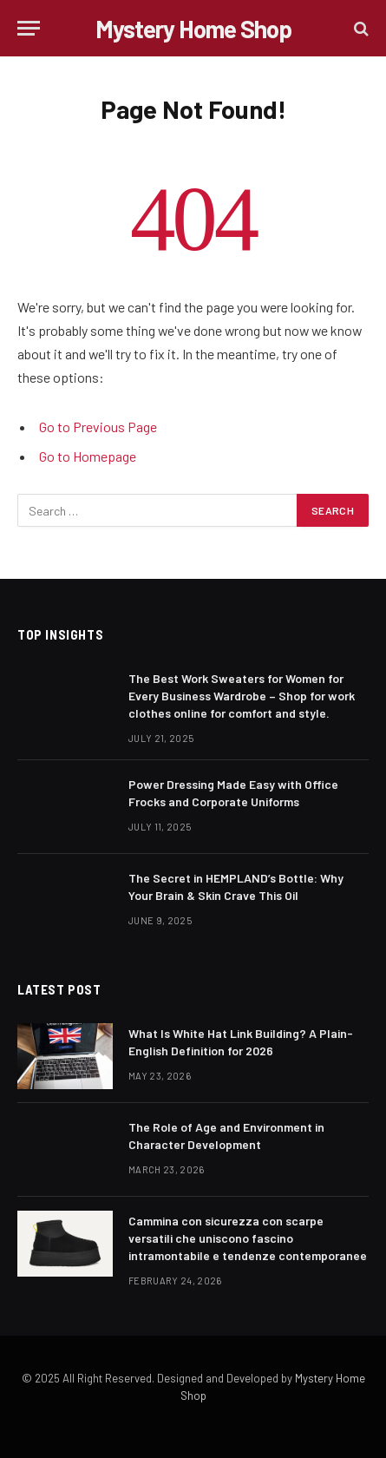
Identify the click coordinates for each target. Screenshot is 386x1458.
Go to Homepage (87, 456)
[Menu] (28, 28)
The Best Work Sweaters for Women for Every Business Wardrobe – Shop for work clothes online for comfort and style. (241, 695)
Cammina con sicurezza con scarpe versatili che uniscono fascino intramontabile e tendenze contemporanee (247, 1238)
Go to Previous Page (98, 426)
